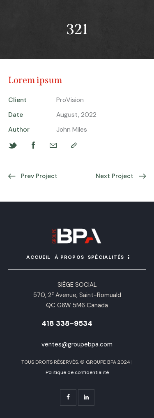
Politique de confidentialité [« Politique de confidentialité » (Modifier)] (77, 372)
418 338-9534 (66, 323)
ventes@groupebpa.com (77, 344)
